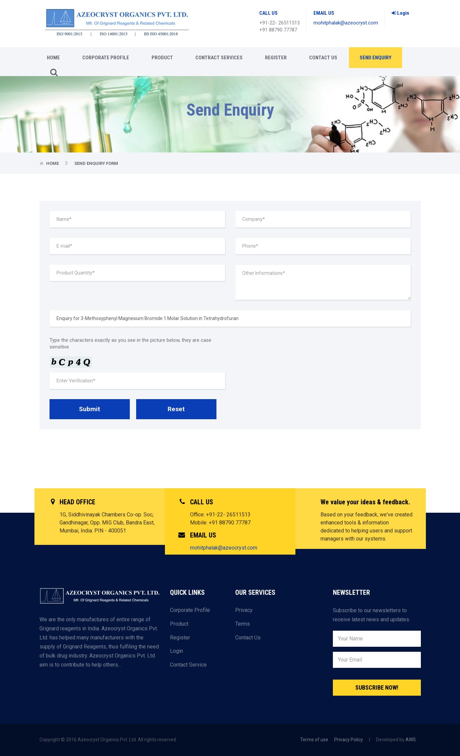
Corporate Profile (190, 610)
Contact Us (323, 58)
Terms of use (314, 739)
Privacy (244, 610)
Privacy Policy (348, 739)
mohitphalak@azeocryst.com (345, 23)
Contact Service (188, 665)
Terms (242, 624)
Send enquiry (375, 58)
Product (162, 58)
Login (400, 13)
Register (276, 58)
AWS (410, 739)
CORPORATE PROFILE (105, 58)
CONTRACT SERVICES (219, 58)
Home (53, 58)
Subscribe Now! (376, 687)
